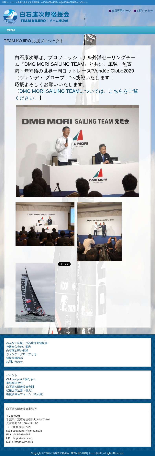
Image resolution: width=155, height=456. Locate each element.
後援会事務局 (14, 358)
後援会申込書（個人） (20, 390)
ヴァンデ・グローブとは (21, 354)
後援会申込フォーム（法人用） (25, 394)
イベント (11, 375)
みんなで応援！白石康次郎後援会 (27, 343)
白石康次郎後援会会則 (20, 386)
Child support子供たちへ (21, 379)
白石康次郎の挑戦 (17, 350)
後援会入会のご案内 (18, 346)
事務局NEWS (14, 383)
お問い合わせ (145, 10)
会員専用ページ (121, 10)
